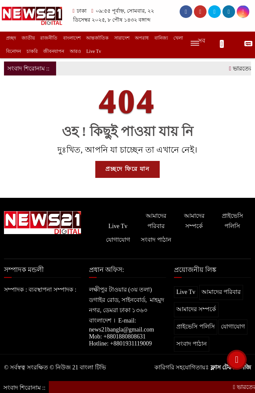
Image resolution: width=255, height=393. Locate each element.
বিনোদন (13, 51)
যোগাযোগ (118, 239)
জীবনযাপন (53, 51)
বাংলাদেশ (72, 38)
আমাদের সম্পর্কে (194, 220)
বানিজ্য (161, 38)
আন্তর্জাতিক (97, 38)
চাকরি (32, 51)
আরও (75, 51)
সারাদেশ (121, 38)
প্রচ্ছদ (11, 38)
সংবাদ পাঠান (156, 239)
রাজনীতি (48, 38)
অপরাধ (142, 38)
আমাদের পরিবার (156, 220)
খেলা (178, 38)
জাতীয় (28, 38)
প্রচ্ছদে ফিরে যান (127, 169)
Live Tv (93, 51)
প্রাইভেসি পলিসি (232, 220)
